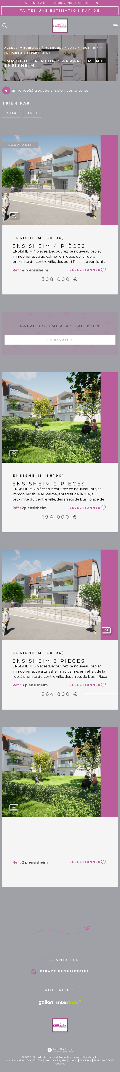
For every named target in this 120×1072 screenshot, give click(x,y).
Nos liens (85, 1060)
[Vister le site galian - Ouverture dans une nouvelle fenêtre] (46, 1002)
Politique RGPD (104, 1060)
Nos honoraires (15, 1060)
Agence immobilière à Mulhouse (33, 47)
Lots (71, 47)
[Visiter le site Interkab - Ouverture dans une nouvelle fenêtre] (69, 1002)
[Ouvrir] (4, 25)
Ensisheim (13, 53)
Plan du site (34, 1060)
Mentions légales (55, 1060)
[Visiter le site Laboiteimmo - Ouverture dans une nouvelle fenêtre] (60, 1050)
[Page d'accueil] (60, 25)
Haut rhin (89, 47)
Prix (11, 113)
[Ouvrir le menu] (115, 25)
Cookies (60, 1063)
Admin (73, 1060)
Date (32, 113)
